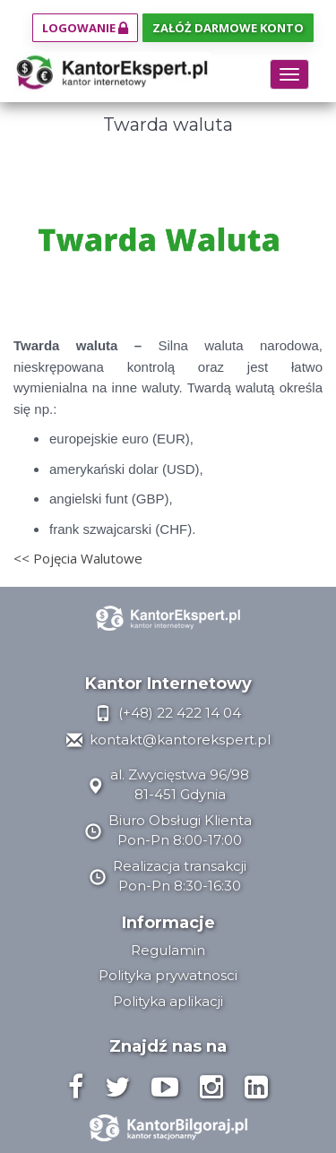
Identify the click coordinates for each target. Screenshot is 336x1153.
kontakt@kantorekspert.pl (168, 739)
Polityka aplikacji (168, 1001)
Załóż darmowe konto (228, 28)
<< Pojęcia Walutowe (77, 558)
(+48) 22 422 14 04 (168, 712)
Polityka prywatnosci (168, 975)
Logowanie (85, 28)
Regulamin (168, 950)
